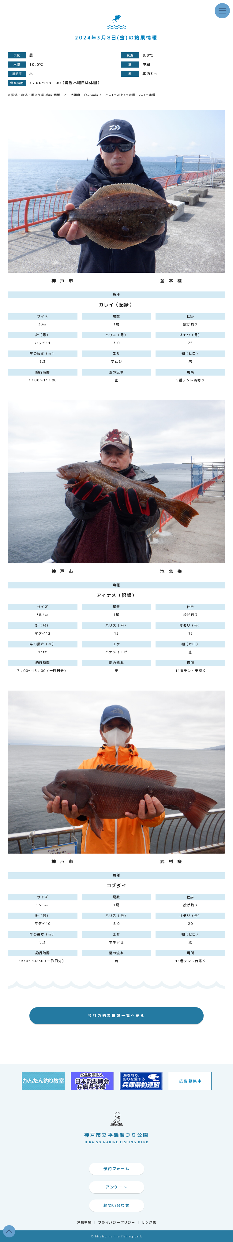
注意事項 (84, 1222)
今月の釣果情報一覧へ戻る (116, 1015)
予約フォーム (116, 1168)
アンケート (116, 1187)
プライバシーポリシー (116, 1222)
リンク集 (148, 1222)
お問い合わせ (116, 1205)
